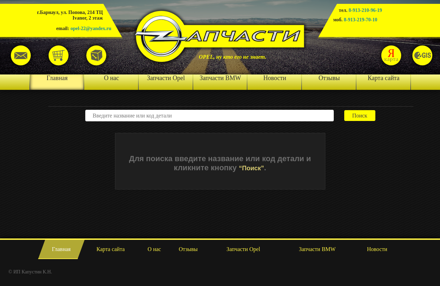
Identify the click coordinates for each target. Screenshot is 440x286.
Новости (275, 77)
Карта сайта (383, 77)
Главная (56, 77)
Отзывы (329, 77)
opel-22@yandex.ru (91, 28)
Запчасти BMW (220, 77)
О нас (111, 77)
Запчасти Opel (166, 77)
